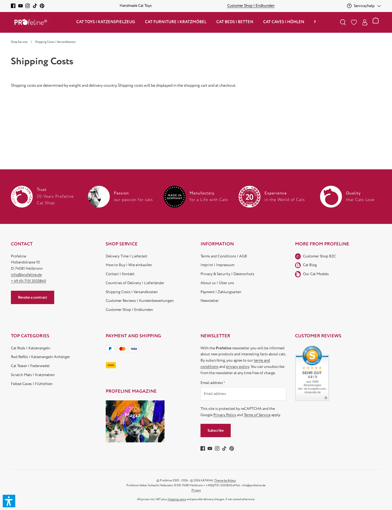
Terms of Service (257, 415)
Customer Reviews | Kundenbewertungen (140, 300)
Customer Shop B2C (319, 256)
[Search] (343, 22)
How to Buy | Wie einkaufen (129, 265)
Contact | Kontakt (120, 274)
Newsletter (209, 300)
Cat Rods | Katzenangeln (30, 348)
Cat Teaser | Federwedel (30, 366)
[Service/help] (364, 6)
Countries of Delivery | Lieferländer (135, 283)
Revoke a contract (32, 297)
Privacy (196, 490)
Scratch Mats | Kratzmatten (33, 375)
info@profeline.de (26, 274)
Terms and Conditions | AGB (223, 256)
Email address (212, 382)
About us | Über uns (217, 283)
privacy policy (237, 366)
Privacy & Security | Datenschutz (227, 274)
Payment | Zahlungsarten (220, 292)
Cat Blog (310, 265)
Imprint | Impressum (217, 265)
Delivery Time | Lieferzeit (126, 256)
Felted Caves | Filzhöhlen (32, 384)
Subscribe (216, 430)
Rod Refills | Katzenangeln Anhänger (40, 357)
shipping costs (177, 499)
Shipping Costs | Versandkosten (132, 292)
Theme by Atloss (225, 480)
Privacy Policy (224, 415)
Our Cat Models (316, 274)
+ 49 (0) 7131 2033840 (28, 281)
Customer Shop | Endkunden (129, 309)
